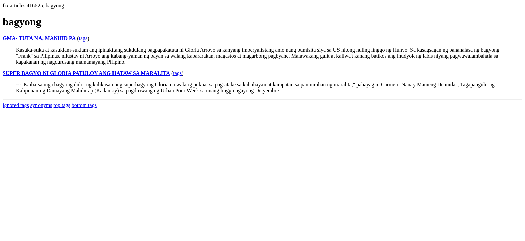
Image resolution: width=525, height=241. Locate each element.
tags (83, 38)
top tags (62, 105)
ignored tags (16, 105)
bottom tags (84, 105)
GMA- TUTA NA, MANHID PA (39, 38)
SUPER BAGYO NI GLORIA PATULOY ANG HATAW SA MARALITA (86, 73)
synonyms (41, 105)
